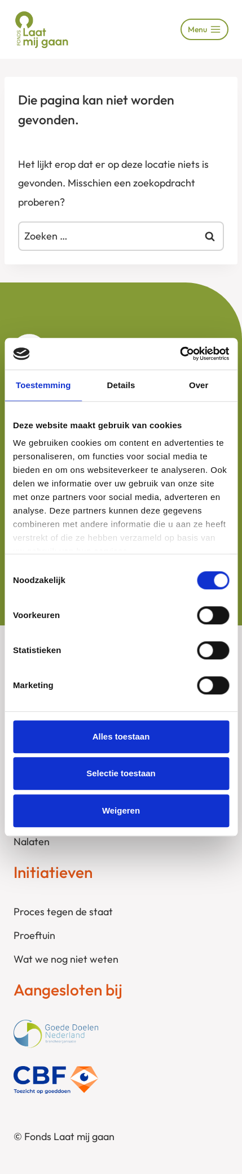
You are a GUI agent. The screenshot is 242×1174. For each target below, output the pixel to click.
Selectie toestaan (121, 773)
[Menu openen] (204, 29)
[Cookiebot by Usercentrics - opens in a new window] (179, 353)
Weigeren (121, 810)
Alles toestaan (121, 736)
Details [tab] (121, 385)
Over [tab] (199, 385)
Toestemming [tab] (43, 385)
